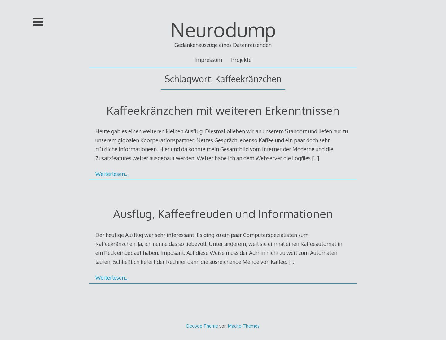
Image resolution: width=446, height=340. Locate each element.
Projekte (241, 59)
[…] (315, 158)
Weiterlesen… (112, 173)
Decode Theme (202, 326)
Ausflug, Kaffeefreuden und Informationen (223, 213)
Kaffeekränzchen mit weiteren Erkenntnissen (223, 110)
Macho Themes (244, 326)
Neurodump (223, 29)
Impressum (208, 59)
